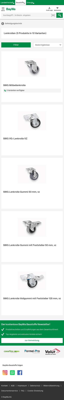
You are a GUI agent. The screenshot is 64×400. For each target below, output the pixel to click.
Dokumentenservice (9, 391)
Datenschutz (35, 386)
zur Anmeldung (32, 340)
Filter (16, 45)
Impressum (22, 386)
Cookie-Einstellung (35, 391)
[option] (11, 351)
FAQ (22, 391)
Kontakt (4, 386)
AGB (13, 386)
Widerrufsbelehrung (51, 386)
